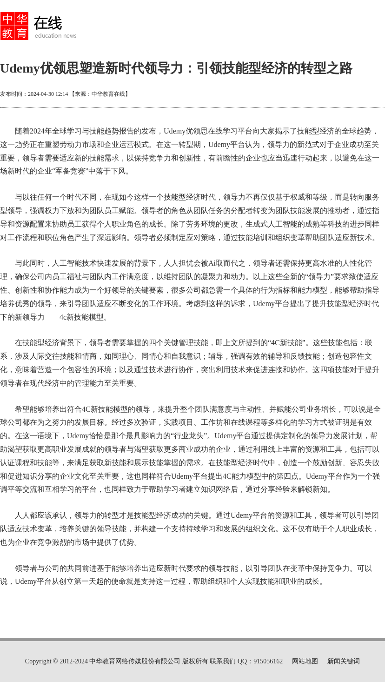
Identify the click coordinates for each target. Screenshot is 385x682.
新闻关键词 (343, 661)
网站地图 (305, 661)
